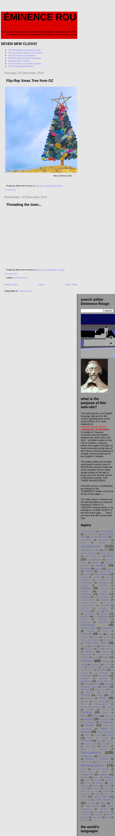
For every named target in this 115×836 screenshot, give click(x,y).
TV (112, 803)
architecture (90, 546)
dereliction (90, 613)
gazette (105, 651)
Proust (103, 744)
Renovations (91, 752)
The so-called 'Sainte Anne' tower (25, 52)
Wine (107, 817)
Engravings (88, 624)
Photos (90, 725)
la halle (101, 670)
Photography (107, 722)
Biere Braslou (107, 553)
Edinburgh (85, 622)
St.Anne (109, 780)
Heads (95, 657)
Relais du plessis (93, 749)
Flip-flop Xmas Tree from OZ (29, 81)
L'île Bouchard (87, 670)
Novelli (90, 709)
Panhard (105, 713)
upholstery (85, 812)
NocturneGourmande (90, 707)
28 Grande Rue (98, 537)
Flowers (106, 637)
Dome (104, 613)
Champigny (104, 582)
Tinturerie (85, 794)
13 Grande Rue (88, 531)
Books (95, 562)
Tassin (107, 785)
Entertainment (88, 628)
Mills (111, 689)
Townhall (91, 803)
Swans (96, 785)
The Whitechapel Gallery (21, 66)
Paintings (86, 712)
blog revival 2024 (93, 556)
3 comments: (10, 190)
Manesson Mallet (89, 687)
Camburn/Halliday (106, 571)
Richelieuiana (92, 765)
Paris (96, 716)
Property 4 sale (90, 744)
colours (105, 599)
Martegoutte (100, 690)
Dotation (85, 616)
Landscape (86, 675)
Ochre (105, 710)
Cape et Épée (101, 574)
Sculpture (104, 774)
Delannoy (109, 611)
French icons (107, 646)
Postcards (86, 740)
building (101, 565)
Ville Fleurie (86, 815)
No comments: (11, 274)
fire (108, 634)
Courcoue (85, 608)
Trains (103, 803)
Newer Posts (11, 284)
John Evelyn (93, 667)
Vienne (96, 812)
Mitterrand (90, 692)
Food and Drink (96, 642)
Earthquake (102, 619)
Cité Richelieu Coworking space (24, 63)
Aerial (83, 543)
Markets (85, 689)
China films (105, 589)
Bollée (99, 559)
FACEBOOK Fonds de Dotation (24, 58)
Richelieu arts (86, 762)
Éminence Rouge (47, 17)
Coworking (86, 611)
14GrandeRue (106, 531)
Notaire (110, 707)
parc (83, 715)
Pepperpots (105, 719)
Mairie (108, 684)
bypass (110, 568)
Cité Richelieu (102, 597)
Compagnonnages (88, 603)
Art (105, 549)
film (100, 634)
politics (110, 735)
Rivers (84, 769)
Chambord (103, 580)
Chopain (103, 592)
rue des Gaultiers (101, 769)
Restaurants (87, 756)
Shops (84, 777)
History (87, 661)
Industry (107, 665)
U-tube (103, 809)
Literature (86, 681)
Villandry (107, 812)
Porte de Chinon (98, 738)
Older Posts (71, 284)
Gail (99, 649)
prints (99, 741)
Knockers (106, 667)
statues (99, 783)
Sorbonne (109, 777)
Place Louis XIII (105, 732)
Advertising (103, 540)
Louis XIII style (105, 681)
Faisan (105, 631)
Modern (105, 692)
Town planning (104, 799)
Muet (111, 695)
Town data (85, 800)
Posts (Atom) (25, 291)
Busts (98, 568)
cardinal (84, 577)
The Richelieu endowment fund (24, 50)
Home (41, 284)
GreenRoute (86, 654)
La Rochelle (101, 673)
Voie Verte (97, 817)
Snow (96, 777)
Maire (96, 683)
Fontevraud (109, 640)
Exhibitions (108, 628)
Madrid (87, 684)
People (88, 719)
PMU (87, 735)
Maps (105, 686)
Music (103, 698)
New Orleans (99, 701)
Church (103, 594)
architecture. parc (90, 550)
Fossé (93, 646)
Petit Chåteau (88, 722)
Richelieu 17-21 (106, 756)
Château (86, 588)
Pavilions (109, 716)
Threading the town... (24, 205)
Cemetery (85, 580)
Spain (87, 780)
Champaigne (87, 582)
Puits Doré (90, 746)
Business (85, 568)
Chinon (84, 591)
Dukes (105, 616)
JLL (82, 667)
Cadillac (89, 571)
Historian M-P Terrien (19, 60)
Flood (95, 637)
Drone (96, 617)
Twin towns (92, 806)
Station (88, 783)
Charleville (103, 585)
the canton (95, 788)
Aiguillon (102, 543)
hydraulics (95, 664)
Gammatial (109, 649)
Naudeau (84, 701)
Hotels (84, 664)
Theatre (106, 791)
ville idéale (98, 815)
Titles (97, 794)
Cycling (98, 611)
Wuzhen (85, 820)
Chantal (84, 585)
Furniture (89, 649)
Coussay (103, 608)
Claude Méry (87, 600)
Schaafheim (87, 774)
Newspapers (101, 704)
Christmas (86, 594)
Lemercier (103, 675)
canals (87, 574)
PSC (112, 744)
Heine (105, 657)
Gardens (89, 651)
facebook (90, 631)
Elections (103, 622)
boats (89, 560)
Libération (85, 678)
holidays (106, 661)
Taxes (83, 788)
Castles (96, 577)
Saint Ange (87, 772)
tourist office (101, 796)
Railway (105, 746)
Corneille (104, 605)
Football (84, 646)
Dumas (84, 619)
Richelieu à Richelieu (97, 759)
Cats (108, 577)
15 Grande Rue (91, 534)
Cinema (85, 597)
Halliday (84, 657)
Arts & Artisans (88, 553)
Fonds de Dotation (90, 640)
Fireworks (85, 637)
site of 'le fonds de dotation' (22, 55)
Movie (25, 278)
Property (110, 740)
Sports (97, 780)
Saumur (105, 772)
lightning (103, 678)
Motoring (17, 278)
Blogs (110, 555)
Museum (89, 698)
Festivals (86, 633)
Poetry (98, 735)
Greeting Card (103, 654)
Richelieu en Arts (103, 762)
